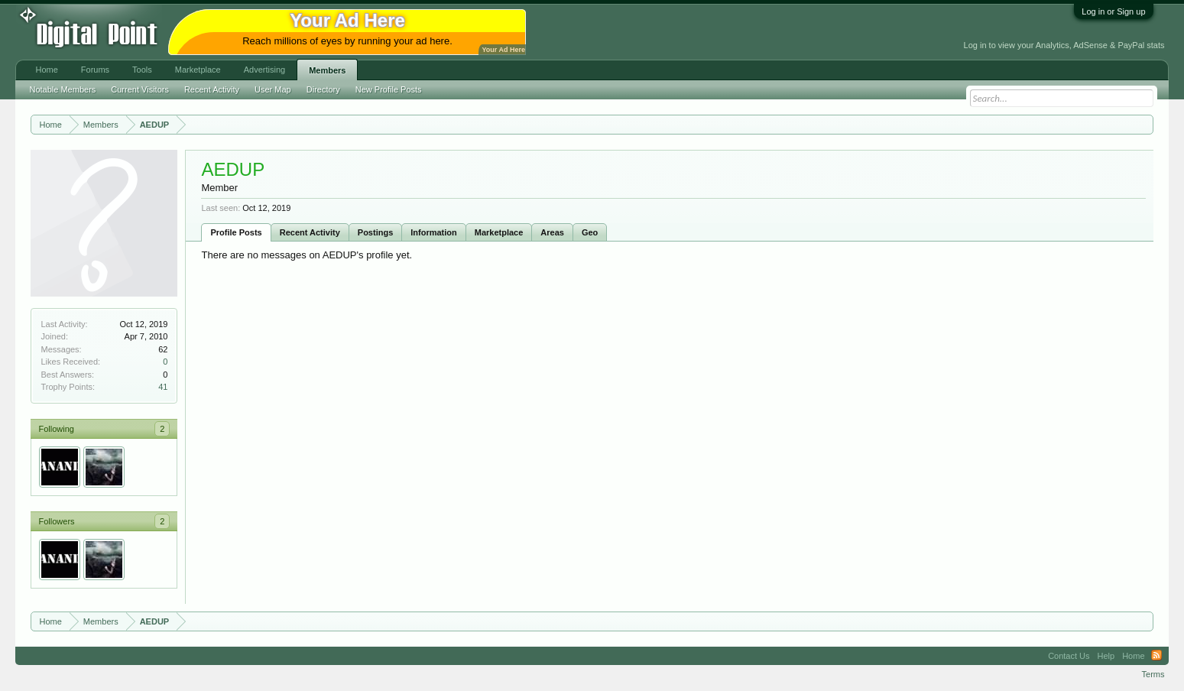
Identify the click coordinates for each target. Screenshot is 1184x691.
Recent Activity (310, 232)
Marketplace (499, 232)
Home (46, 69)
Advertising (264, 69)
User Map (273, 89)
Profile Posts (235, 232)
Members (327, 70)
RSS (1156, 656)
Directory (323, 89)
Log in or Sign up (1113, 11)
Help (1106, 655)
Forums (95, 69)
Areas (552, 232)
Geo (590, 232)
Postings (375, 232)
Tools (142, 69)
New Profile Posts (388, 89)
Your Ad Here (503, 50)
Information (433, 232)
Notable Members (62, 89)
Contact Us (1068, 655)
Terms (1153, 674)
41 (162, 386)
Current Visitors (140, 89)
